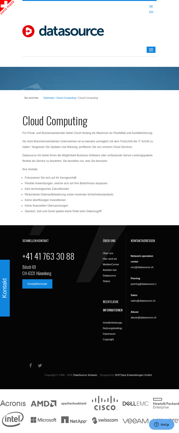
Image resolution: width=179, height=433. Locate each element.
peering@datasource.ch (144, 284)
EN (151, 12)
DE (151, 6)
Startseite (48, 97)
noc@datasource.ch (142, 267)
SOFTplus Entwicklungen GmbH (133, 375)
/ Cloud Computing (65, 97)
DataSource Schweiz (85, 375)
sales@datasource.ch (143, 300)
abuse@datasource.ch (143, 317)
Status (106, 281)
